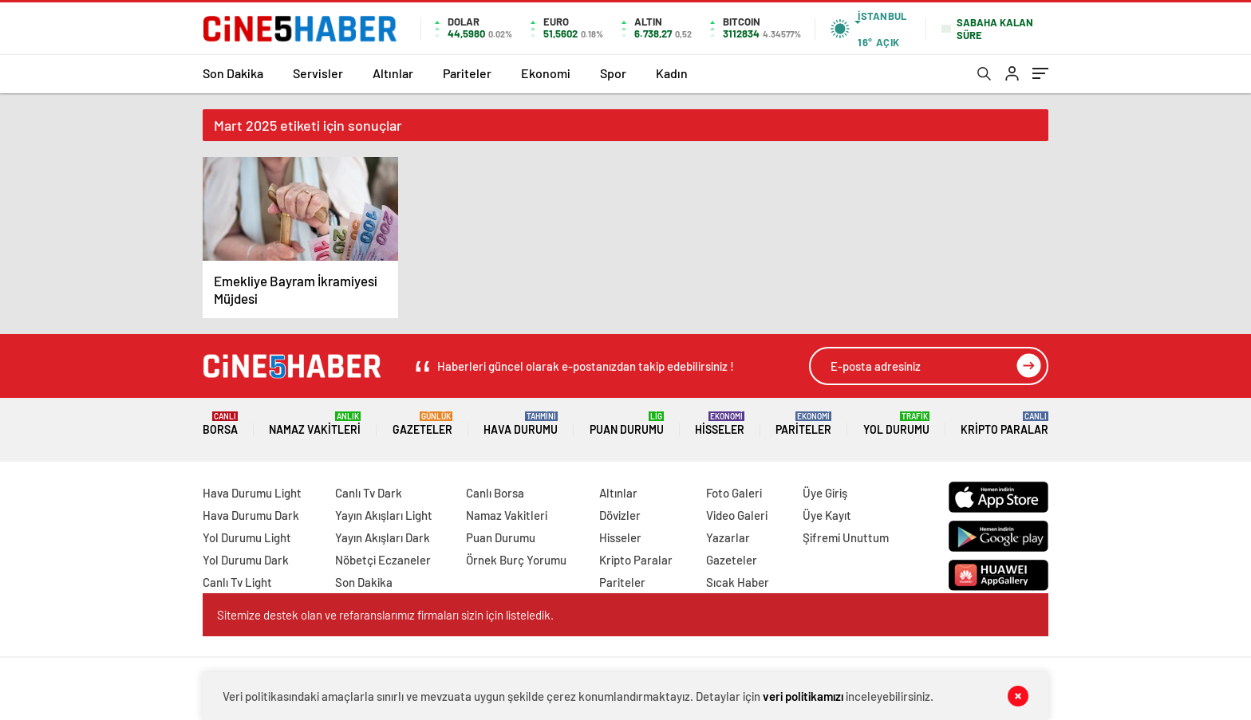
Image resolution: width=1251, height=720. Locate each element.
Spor (613, 73)
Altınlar (393, 73)
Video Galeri (737, 515)
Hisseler (719, 423)
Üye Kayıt (827, 515)
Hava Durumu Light (252, 493)
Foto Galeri (734, 493)
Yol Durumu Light (247, 537)
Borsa (220, 423)
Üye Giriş (825, 493)
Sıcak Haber (737, 582)
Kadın (672, 73)
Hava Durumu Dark (251, 515)
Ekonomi (545, 73)
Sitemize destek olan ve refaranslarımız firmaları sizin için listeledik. (385, 615)
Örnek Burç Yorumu (516, 560)
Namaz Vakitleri (315, 423)
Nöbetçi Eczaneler (383, 560)
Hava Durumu (520, 423)
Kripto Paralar (1004, 423)
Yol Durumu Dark (246, 560)
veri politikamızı (803, 696)
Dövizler (620, 515)
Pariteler (467, 73)
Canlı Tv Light (237, 582)
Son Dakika (233, 73)
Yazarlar (728, 537)
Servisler (318, 73)
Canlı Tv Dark (368, 493)
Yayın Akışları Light (383, 515)
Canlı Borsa (495, 493)
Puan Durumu (627, 423)
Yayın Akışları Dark (382, 537)
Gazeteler (422, 423)
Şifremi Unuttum (846, 537)
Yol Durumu (896, 423)
